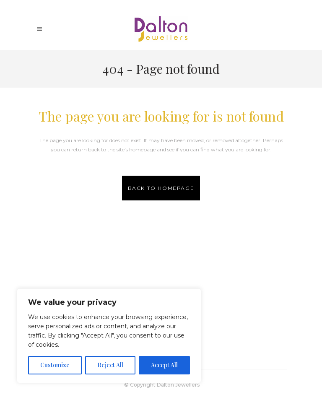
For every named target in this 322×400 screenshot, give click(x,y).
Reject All (110, 365)
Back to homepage (161, 188)
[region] (109, 335)
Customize (55, 365)
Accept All (164, 365)
